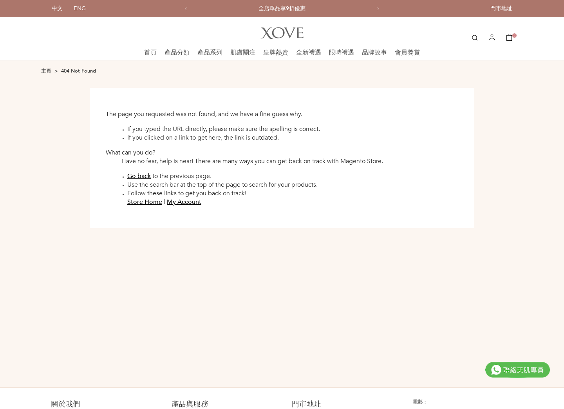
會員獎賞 (407, 52)
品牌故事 (374, 52)
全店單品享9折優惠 (282, 8)
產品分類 (177, 52)
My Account (184, 202)
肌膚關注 (242, 52)
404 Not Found (78, 71)
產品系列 (209, 52)
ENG (80, 8)
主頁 (46, 71)
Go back (139, 176)
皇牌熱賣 (275, 52)
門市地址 (501, 8)
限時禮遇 (341, 52)
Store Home (144, 202)
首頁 (150, 52)
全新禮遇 (308, 52)
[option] (282, 8)
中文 (57, 8)
